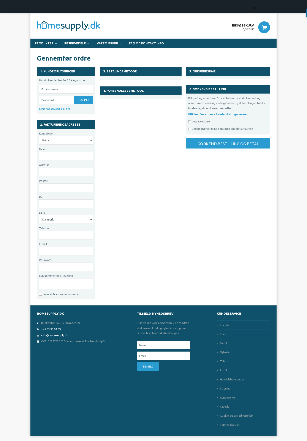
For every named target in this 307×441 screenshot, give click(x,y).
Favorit (224, 406)
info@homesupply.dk (54, 335)
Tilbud (224, 361)
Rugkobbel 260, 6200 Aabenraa (61, 322)
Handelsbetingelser (232, 379)
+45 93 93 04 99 (51, 329)
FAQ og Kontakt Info (146, 43)
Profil (223, 370)
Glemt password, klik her (54, 108)
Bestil (223, 343)
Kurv (223, 334)
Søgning (225, 388)
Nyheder (225, 352)
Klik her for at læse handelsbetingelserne (217, 114)
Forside (224, 325)
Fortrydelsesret (229, 424)
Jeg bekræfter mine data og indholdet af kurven (222, 128)
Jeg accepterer (201, 121)
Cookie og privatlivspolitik (236, 415)
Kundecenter (228, 397)
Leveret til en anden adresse (60, 294)
